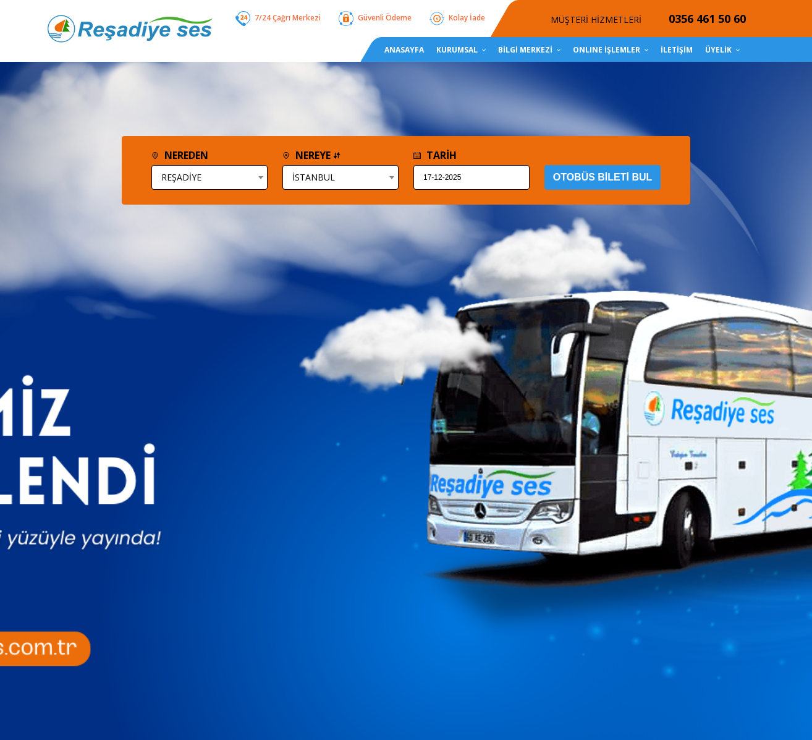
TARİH (435, 155)
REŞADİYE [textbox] (181, 177)
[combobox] (209, 177)
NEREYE (311, 155)
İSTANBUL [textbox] (313, 177)
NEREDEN (179, 155)
